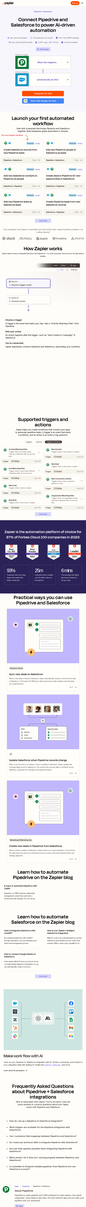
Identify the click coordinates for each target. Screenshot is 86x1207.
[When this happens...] (43, 62)
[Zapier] (8, 3)
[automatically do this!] (43, 79)
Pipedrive (37, 11)
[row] (13, 281)
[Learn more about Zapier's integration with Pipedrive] (6, 1189)
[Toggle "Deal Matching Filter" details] (21, 470)
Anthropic (56, 1065)
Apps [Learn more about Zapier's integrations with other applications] (17, 1186)
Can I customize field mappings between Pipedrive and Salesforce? (41, 1136)
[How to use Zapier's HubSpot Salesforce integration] (65, 937)
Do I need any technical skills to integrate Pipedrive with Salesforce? (42, 1142)
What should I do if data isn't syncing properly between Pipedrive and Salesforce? (42, 1158)
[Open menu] (82, 3)
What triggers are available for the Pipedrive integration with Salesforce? (38, 1128)
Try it (36, 160)
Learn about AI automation (15, 1070)
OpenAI (48, 1065)
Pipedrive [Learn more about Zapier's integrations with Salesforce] (25, 1186)
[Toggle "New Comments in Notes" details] (64, 481)
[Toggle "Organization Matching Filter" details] (64, 499)
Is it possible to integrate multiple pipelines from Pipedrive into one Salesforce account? (41, 1167)
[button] (43, 101)
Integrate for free (43, 93)
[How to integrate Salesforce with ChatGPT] (21, 937)
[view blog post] (21, 892)
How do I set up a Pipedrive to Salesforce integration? (34, 1121)
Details (37, 143)
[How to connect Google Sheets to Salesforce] (21, 960)
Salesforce (47, 11)
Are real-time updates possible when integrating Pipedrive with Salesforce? (39, 1149)
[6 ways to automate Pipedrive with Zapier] (21, 892)
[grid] (13, 281)
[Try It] (21, 461)
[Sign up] (75, 3)
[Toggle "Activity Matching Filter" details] (21, 452)
